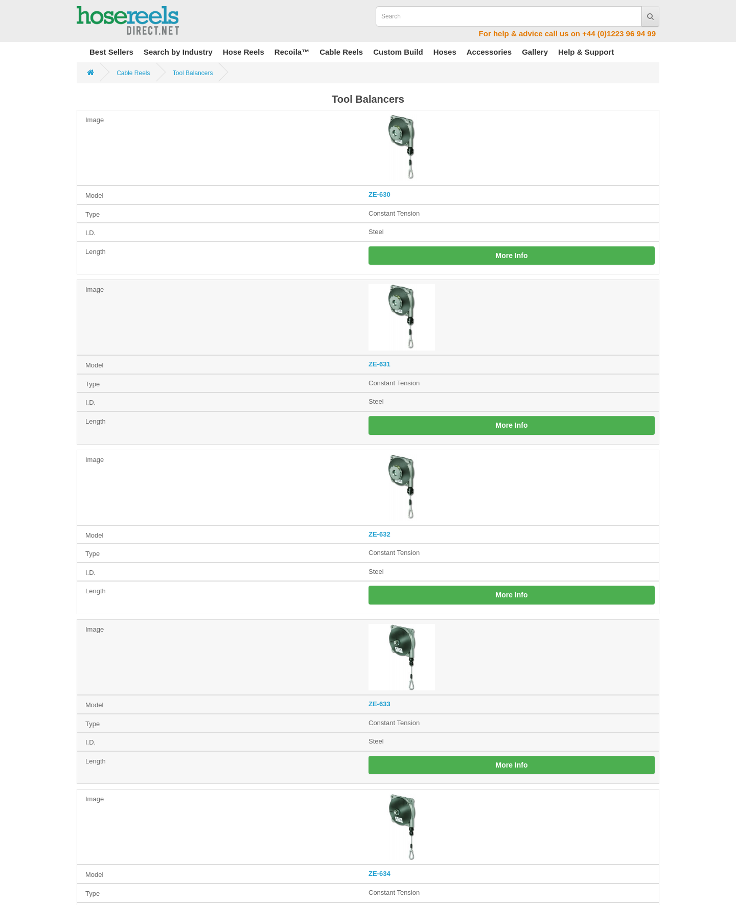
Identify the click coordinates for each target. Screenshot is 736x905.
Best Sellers (111, 52)
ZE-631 (379, 364)
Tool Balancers (193, 73)
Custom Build (398, 52)
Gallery (535, 52)
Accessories (489, 52)
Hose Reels (243, 52)
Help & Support (586, 52)
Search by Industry (178, 52)
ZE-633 (379, 704)
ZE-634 (379, 873)
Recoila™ (291, 52)
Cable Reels (341, 52)
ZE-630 (379, 194)
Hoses (444, 52)
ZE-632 (379, 534)
